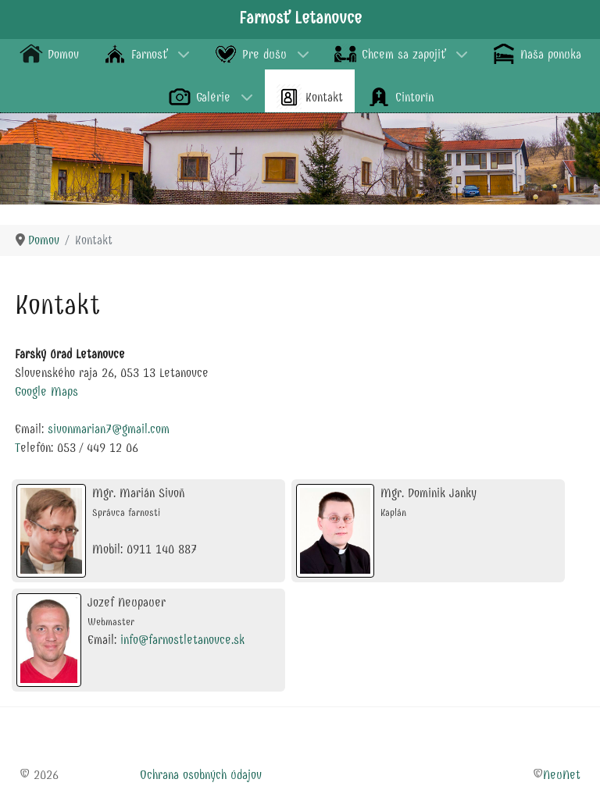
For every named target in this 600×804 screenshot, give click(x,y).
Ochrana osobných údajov (201, 774)
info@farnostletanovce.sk (182, 639)
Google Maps (46, 391)
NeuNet (561, 774)
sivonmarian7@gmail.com (109, 429)
